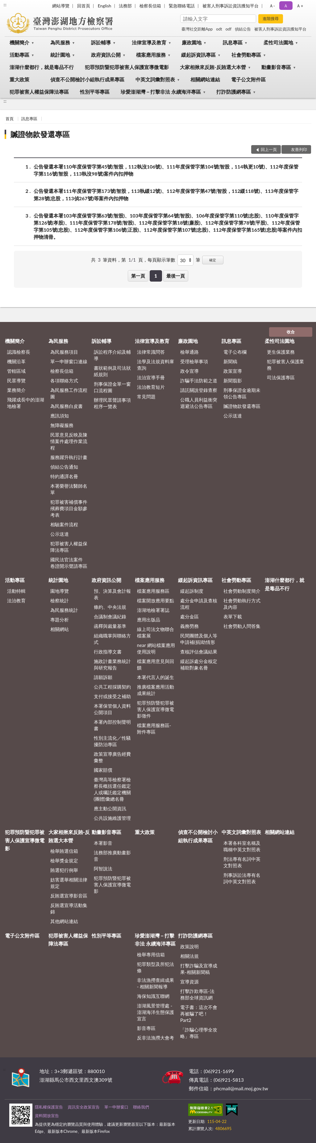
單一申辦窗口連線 (68, 361)
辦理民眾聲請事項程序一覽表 (112, 403)
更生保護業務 (281, 352)
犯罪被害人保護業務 (285, 365)
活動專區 (19, 55)
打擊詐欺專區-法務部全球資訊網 (197, 994)
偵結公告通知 (64, 467)
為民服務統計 (64, 610)
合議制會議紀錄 (110, 616)
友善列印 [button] (299, 149)
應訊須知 (59, 415)
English (104, 5)
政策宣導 (232, 371)
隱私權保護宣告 (49, 1106)
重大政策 (19, 79)
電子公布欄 (235, 352)
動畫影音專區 (276, 67)
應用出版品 (148, 619)
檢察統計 (59, 600)
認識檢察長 (18, 352)
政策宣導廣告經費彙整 (112, 757)
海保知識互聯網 (153, 996)
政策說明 (189, 946)
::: (4, 4)
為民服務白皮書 (66, 406)
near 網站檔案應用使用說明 (156, 648)
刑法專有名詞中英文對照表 (241, 862)
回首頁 (83, 5)
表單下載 (232, 616)
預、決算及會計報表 (112, 594)
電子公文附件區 (248, 79)
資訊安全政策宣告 (84, 1106)
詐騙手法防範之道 (198, 380)
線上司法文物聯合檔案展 (155, 632)
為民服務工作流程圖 (68, 393)
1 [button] (155, 276)
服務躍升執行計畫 (68, 457)
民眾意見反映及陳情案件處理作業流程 (68, 441)
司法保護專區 (281, 377)
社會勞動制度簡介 (241, 591)
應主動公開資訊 (110, 808)
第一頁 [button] (138, 276)
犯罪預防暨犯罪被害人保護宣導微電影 (127, 67)
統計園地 (60, 55)
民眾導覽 (16, 380)
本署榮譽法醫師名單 (68, 489)
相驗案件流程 (64, 524)
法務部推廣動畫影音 (112, 856)
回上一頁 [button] (269, 149)
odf (228, 28)
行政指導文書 (108, 651)
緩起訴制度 (191, 591)
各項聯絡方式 (64, 380)
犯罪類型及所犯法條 (155, 967)
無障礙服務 (61, 425)
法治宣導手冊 (151, 377)
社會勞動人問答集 (241, 626)
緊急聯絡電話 (182, 5)
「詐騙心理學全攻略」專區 (198, 1033)
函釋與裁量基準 (110, 626)
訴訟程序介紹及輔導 (112, 355)
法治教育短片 (151, 387)
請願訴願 (103, 677)
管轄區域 (16, 371)
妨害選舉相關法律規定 (68, 883)
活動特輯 (16, 591)
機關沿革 (16, 361)
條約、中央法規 (110, 607)
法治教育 (16, 600)
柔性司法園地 (278, 42)
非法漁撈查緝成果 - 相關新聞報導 (155, 983)
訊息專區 (233, 42)
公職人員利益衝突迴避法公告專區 (198, 403)
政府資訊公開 (106, 55)
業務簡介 (16, 390)
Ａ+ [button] (299, 5)
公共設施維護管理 (112, 818)
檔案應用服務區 (153, 591)
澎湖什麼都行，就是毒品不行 (42, 67)
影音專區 (146, 1028)
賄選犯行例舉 (64, 870)
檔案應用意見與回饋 (155, 664)
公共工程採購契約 (112, 686)
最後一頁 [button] (175, 276)
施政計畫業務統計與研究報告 (112, 664)
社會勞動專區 (246, 55)
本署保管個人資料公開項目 (112, 709)
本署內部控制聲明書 (112, 725)
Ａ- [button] (272, 5)
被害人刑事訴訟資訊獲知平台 (230, 5)
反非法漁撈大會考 (155, 1037)
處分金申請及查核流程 (198, 604)
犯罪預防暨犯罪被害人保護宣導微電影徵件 (155, 709)
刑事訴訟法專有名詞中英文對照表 (241, 878)
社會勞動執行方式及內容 (241, 604)
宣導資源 (189, 981)
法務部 (125, 5)
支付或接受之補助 (112, 696)
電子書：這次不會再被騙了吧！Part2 (198, 1013)
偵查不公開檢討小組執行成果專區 (87, 79)
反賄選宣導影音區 (68, 895)
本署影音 (103, 843)
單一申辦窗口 (116, 1106)
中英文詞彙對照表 (155, 79)
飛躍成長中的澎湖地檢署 (25, 403)
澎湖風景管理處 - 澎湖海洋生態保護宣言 (155, 1012)
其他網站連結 (64, 921)
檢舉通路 (189, 352)
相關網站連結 (205, 79)
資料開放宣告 (47, 1115)
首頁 (10, 118)
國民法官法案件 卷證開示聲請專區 (68, 563)
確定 (212, 260)
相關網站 (59, 629)
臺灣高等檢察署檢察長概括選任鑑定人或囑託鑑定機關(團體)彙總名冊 (112, 789)
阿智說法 (103, 868)
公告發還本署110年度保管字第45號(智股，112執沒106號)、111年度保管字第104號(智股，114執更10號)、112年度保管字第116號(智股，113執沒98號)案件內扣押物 (166, 170)
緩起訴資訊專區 (198, 55)
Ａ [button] (286, 5)
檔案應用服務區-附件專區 (154, 728)
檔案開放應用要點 (155, 600)
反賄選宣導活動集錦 (68, 908)
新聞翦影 (232, 380)
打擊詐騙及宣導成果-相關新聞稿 (198, 969)
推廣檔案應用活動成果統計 (155, 690)
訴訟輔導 (101, 42)
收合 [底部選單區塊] (291, 331)
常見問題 (146, 396)
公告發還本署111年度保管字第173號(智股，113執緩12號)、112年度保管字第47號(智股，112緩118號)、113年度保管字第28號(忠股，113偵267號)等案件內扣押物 (166, 194)
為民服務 (60, 42)
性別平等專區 (95, 92)
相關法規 (189, 956)
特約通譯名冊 (64, 476)
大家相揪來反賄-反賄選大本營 (213, 67)
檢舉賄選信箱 (64, 851)
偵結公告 (243, 28)
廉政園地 (192, 42)
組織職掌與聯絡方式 (112, 639)
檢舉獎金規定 (64, 860)
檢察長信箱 (150, 5)
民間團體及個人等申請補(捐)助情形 (198, 639)
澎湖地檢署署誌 (153, 610)
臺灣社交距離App (197, 28)
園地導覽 (59, 591)
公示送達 (59, 534)
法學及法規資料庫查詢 (155, 365)
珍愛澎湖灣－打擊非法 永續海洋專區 (161, 92)
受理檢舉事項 (194, 361)
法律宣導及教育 (149, 42)
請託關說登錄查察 (198, 390)
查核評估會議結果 (198, 651)
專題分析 (59, 619)
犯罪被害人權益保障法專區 (39, 92)
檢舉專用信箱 (151, 954)
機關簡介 (19, 42)
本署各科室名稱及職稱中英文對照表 (241, 846)
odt (219, 28)
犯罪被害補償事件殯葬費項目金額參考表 (68, 508)
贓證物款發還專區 (40, 134)
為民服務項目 (64, 352)
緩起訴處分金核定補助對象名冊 (198, 664)
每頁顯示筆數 (161, 259)
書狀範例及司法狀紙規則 (112, 371)
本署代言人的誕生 (155, 677)
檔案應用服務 (151, 55)
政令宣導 (189, 371)
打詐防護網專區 (233, 92)
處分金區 (189, 616)
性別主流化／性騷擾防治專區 (112, 741)
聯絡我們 (141, 1106)
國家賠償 (103, 770)
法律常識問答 (151, 352)
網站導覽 (60, 5)
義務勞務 (189, 626)
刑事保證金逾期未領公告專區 (241, 393)
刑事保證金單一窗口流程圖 (112, 387)
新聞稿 (230, 361)
